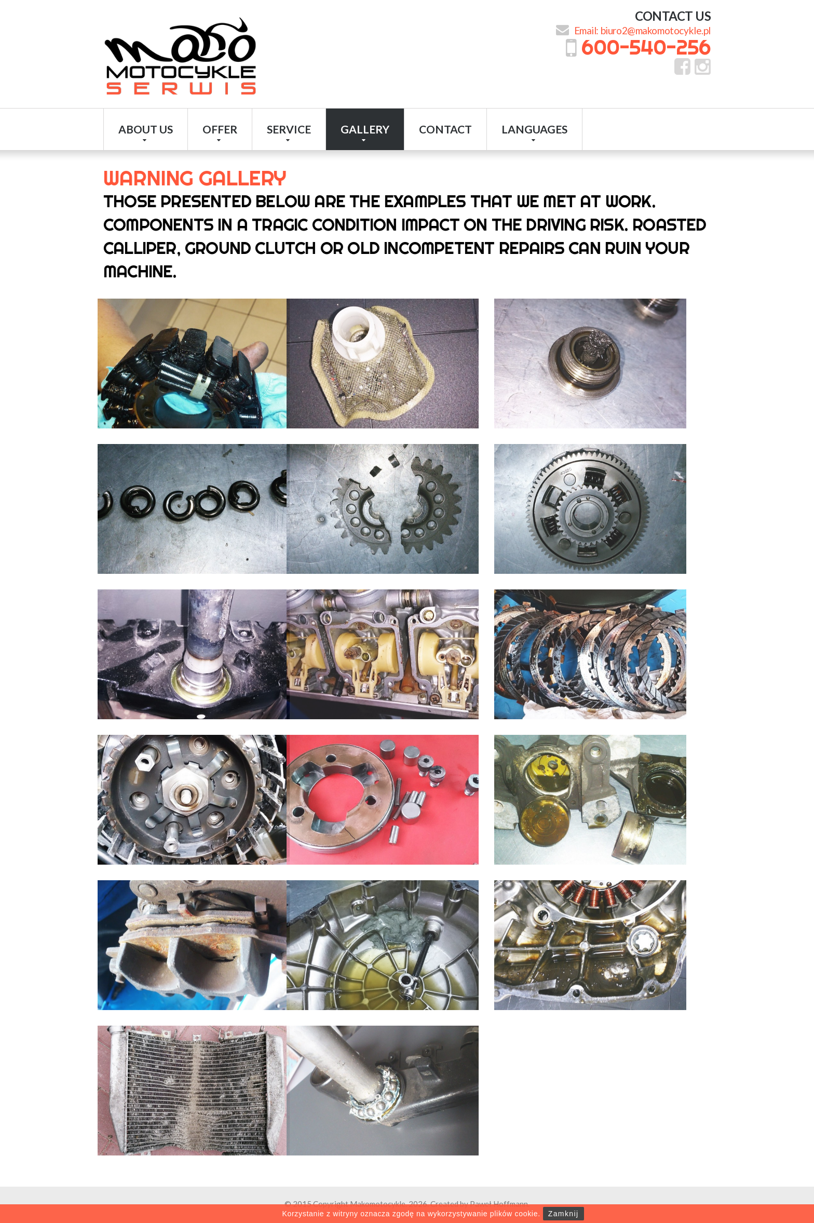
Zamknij (563, 1213)
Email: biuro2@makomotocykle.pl (642, 30)
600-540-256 (646, 47)
